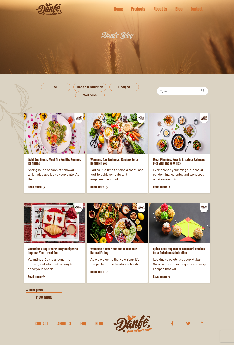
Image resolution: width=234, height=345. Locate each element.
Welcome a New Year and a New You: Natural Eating (113, 251)
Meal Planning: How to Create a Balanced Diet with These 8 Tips (179, 161)
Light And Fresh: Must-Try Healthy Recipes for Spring (54, 161)
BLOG (99, 324)
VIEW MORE (44, 297)
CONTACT (41, 324)
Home (118, 9)
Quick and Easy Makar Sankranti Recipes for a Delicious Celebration (179, 251)
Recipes (124, 87)
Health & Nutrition (90, 87)
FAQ (83, 324)
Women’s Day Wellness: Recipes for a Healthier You (114, 161)
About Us (160, 9)
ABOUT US (64, 324)
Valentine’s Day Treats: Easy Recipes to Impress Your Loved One (53, 251)
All (55, 87)
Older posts (34, 290)
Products (138, 9)
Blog (178, 9)
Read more (36, 187)
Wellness (90, 95)
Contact (196, 9)
